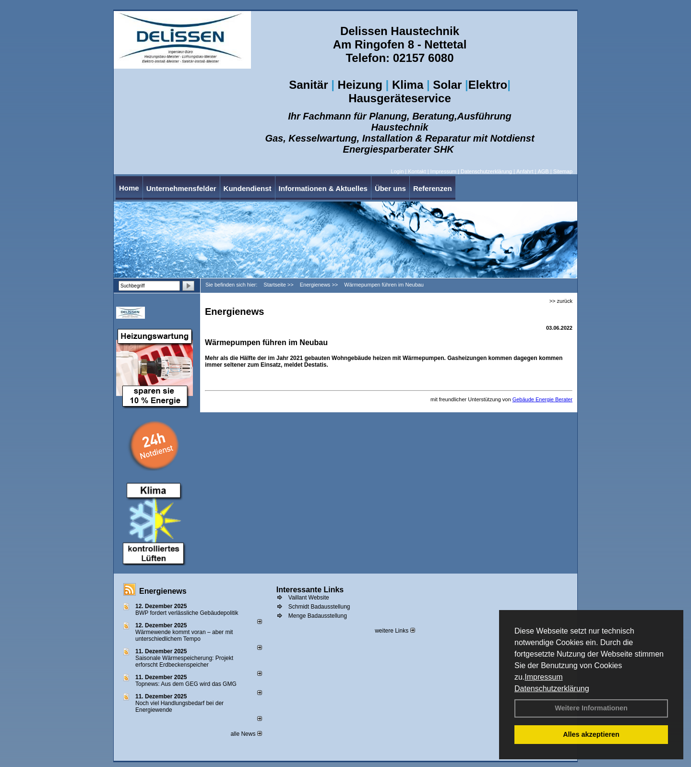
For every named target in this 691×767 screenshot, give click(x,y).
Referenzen (432, 188)
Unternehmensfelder (181, 188)
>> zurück (560, 301)
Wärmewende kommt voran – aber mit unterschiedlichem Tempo (184, 635)
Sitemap (562, 171)
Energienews (163, 591)
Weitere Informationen (591, 708)
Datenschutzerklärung (551, 688)
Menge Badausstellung (317, 615)
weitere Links (395, 630)
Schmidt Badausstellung (319, 606)
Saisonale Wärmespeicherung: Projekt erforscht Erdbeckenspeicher (184, 661)
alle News (246, 734)
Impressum (543, 677)
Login (397, 171)
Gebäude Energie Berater (542, 399)
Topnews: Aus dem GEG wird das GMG (186, 684)
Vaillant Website (308, 597)
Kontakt (417, 171)
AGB (542, 171)
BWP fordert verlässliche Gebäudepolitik (186, 613)
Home (129, 188)
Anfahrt (524, 171)
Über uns (390, 188)
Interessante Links (310, 590)
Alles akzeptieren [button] (591, 734)
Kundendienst (248, 188)
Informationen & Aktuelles (323, 188)
